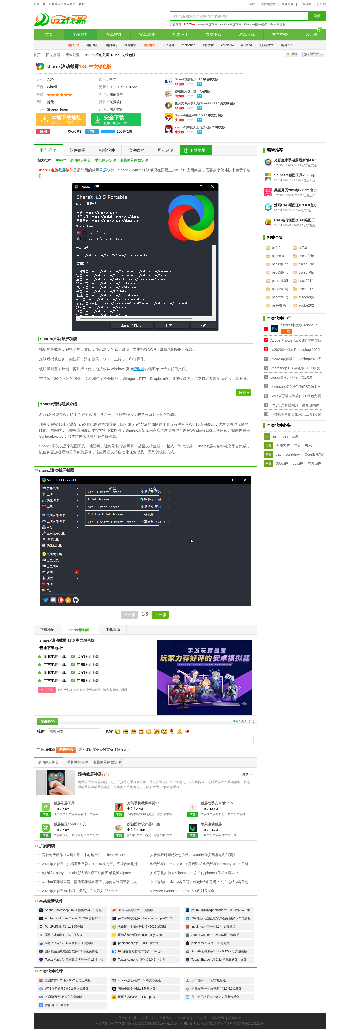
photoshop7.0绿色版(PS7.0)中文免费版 (295, 387)
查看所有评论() (243, 721)
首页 (49, 34)
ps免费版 (279, 305)
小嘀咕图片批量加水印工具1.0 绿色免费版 (296, 414)
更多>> (247, 774)
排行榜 (321, 4)
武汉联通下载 (88, 656)
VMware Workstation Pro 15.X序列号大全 (182, 891)
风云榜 (314, 33)
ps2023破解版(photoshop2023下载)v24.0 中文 (295, 359)
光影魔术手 (266, 45)
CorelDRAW (314, 454)
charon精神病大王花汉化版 (200, 127)
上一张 (130, 615)
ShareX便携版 (196, 79)
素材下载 (214, 34)
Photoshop (188, 45)
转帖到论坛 (316, 54)
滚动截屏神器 (80, 160)
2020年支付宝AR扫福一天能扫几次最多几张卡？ (80, 891)
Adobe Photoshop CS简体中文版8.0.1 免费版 (296, 340)
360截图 (282, 463)
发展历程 (166, 1018)
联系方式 (148, 1018)
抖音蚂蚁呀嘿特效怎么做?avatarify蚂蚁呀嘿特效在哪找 (193, 855)
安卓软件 (114, 34)
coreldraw (227, 45)
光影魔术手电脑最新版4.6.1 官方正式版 (295, 160)
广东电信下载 (55, 664)
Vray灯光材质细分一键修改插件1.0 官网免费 (295, 405)
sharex (61, 160)
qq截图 (298, 463)
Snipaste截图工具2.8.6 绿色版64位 (294, 175)
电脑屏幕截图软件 (134, 160)
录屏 (103, 170)
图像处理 (73, 45)
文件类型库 (268, 4)
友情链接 (235, 1018)
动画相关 (130, 45)
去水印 (310, 445)
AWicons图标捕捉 (255, 24)
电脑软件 (81, 34)
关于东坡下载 (128, 1018)
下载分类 (306, 4)
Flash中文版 (278, 24)
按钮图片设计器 (192, 91)
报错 (294, 54)
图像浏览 (92, 45)
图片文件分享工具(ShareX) (205, 103)
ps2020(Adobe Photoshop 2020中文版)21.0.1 (295, 350)
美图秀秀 (176, 24)
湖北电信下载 (55, 656)
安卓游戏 (147, 34)
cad (279, 454)
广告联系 (200, 1018)
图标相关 (149, 45)
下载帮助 (183, 1018)
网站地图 (218, 1018)
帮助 (252, 4)
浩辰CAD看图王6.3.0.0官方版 (295, 205)
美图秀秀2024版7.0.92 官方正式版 (295, 190)
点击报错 (47, 690)
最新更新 (288, 4)
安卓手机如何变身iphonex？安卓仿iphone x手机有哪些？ (194, 873)
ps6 (295, 436)
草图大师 (208, 45)
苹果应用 (180, 34)
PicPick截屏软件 (231, 24)
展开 (142, 389)
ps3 (285, 436)
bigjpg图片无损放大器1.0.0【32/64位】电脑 (291, 377)
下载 (286, 331)
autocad (246, 45)
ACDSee (190, 24)
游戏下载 (247, 34)
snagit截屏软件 (208, 24)
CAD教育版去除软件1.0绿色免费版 (295, 396)
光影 (297, 445)
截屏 (62, 170)
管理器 (138, 369)
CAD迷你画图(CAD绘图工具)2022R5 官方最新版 (294, 220)
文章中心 (280, 34)
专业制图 (168, 45)
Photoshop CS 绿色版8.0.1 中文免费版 (295, 368)
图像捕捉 (111, 45)
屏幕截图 (315, 463)
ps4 (276, 436)
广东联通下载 (88, 664)
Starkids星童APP (199, 115)
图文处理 (53, 55)
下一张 (160, 615)
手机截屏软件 (105, 160)
